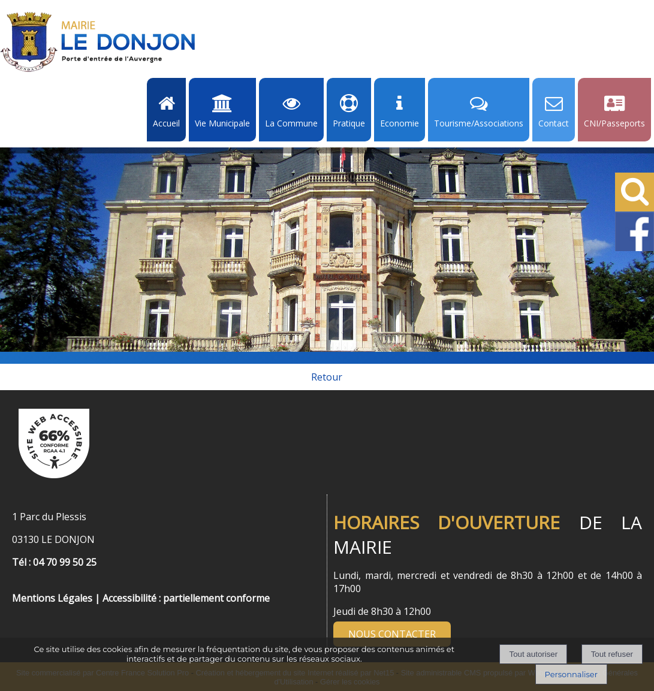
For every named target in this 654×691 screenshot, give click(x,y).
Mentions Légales (52, 598)
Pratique (349, 123)
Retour (326, 377)
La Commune (291, 123)
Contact (553, 123)
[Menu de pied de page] (24, 585)
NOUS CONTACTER (392, 634)
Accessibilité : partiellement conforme (186, 598)
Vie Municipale (222, 123)
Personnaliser (571, 674)
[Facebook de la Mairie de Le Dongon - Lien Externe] (634, 248)
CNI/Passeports (614, 123)
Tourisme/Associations (478, 123)
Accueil (166, 123)
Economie (399, 123)
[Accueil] (97, 42)
